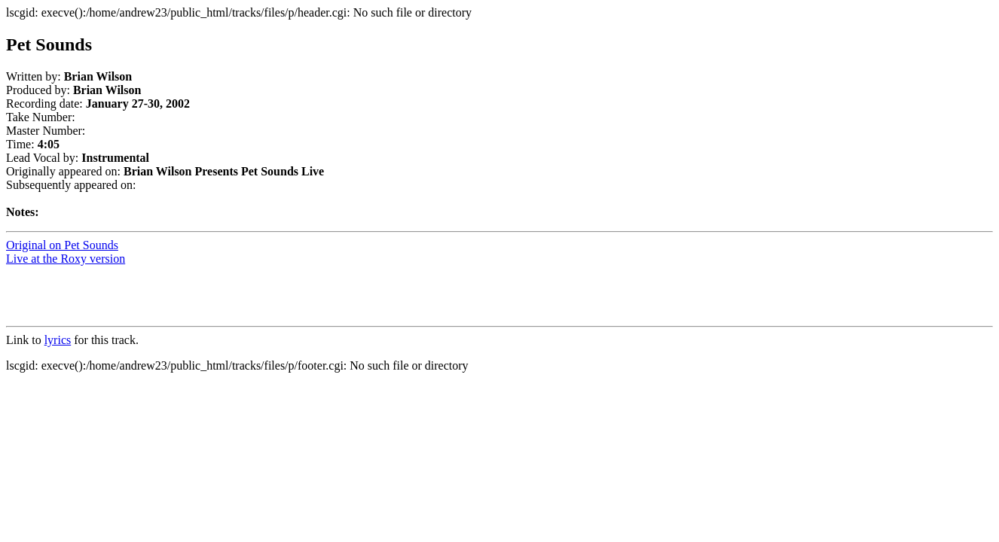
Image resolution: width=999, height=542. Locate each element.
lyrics (58, 339)
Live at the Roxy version (65, 258)
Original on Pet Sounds (62, 245)
